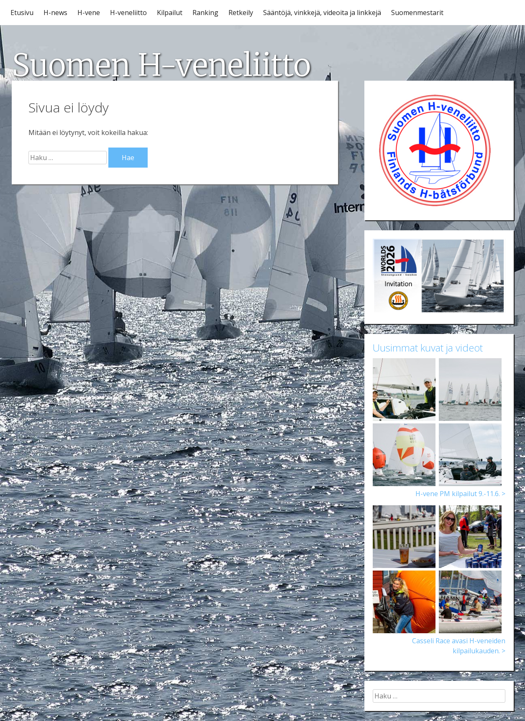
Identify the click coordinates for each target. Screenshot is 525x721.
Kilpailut (169, 12)
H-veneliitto (128, 12)
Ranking (205, 12)
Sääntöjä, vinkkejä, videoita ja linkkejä (322, 12)
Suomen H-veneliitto (161, 65)
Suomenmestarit (417, 12)
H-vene (88, 12)
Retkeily (240, 12)
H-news (55, 12)
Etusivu (21, 12)
